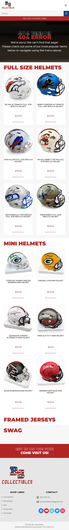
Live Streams (8, 497)
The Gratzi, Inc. (48, 527)
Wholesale (7, 513)
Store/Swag (7, 501)
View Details (18, 122)
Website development (23, 527)
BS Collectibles (37, 525)
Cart (4, 505)
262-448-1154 (45, 497)
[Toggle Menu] (65, 5)
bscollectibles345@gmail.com (51, 502)
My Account (7, 509)
